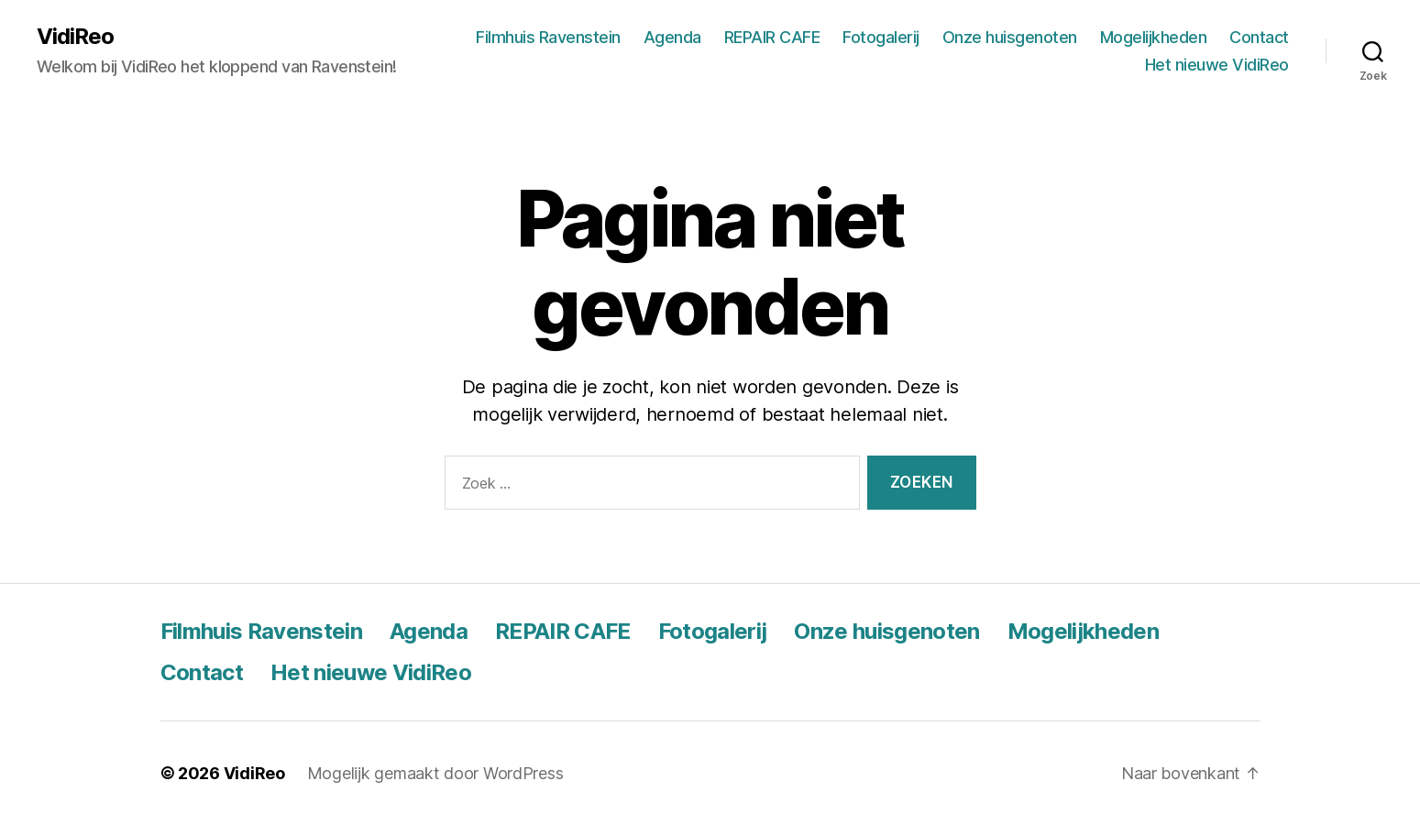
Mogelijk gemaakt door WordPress (435, 773)
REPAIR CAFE (772, 37)
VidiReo (75, 37)
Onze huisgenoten (1009, 37)
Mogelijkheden (1153, 37)
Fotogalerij (880, 37)
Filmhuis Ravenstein (548, 37)
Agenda (672, 37)
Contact (1259, 37)
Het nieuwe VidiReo (1217, 64)
